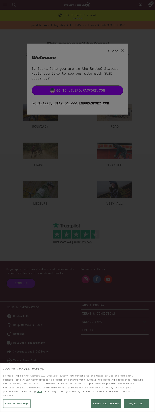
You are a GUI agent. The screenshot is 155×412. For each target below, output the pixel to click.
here (39, 391)
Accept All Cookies (106, 403)
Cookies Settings (16, 403)
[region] (77, 387)
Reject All (136, 403)
